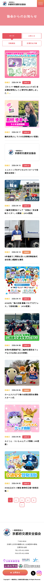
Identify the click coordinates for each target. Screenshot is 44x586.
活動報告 (11, 43)
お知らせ (31, 36)
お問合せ (16, 572)
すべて (12, 36)
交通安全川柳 (32, 43)
